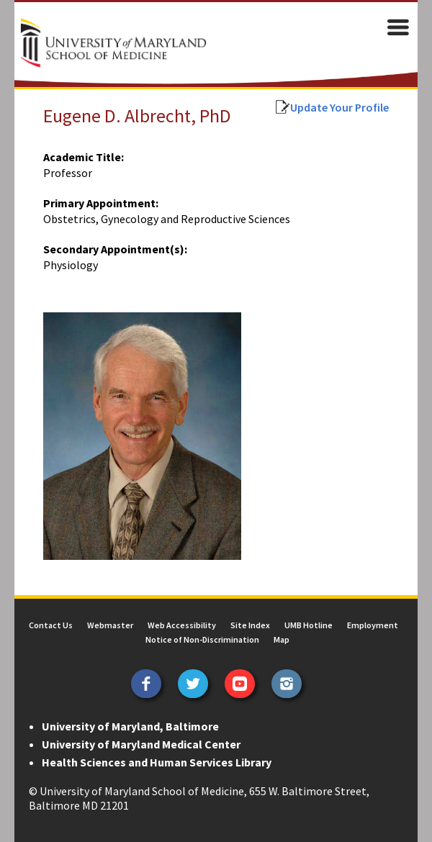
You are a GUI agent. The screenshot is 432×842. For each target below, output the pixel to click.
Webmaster (110, 625)
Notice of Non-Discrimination (202, 639)
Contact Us (51, 625)
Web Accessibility (182, 625)
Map (281, 639)
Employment (372, 625)
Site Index (250, 625)
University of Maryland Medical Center (141, 744)
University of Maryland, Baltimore (130, 726)
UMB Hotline (308, 625)
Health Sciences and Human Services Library (156, 762)
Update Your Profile (339, 107)
